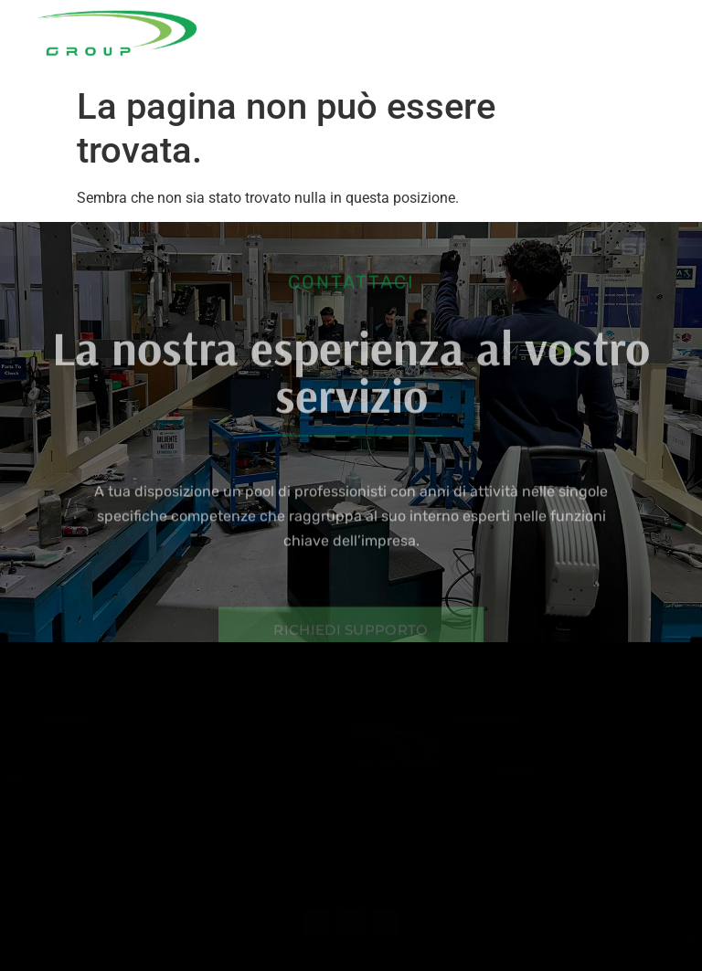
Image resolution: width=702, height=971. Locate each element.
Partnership (604, 29)
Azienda (304, 29)
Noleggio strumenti (373, 60)
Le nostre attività (455, 29)
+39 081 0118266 (646, 936)
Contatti (587, 60)
